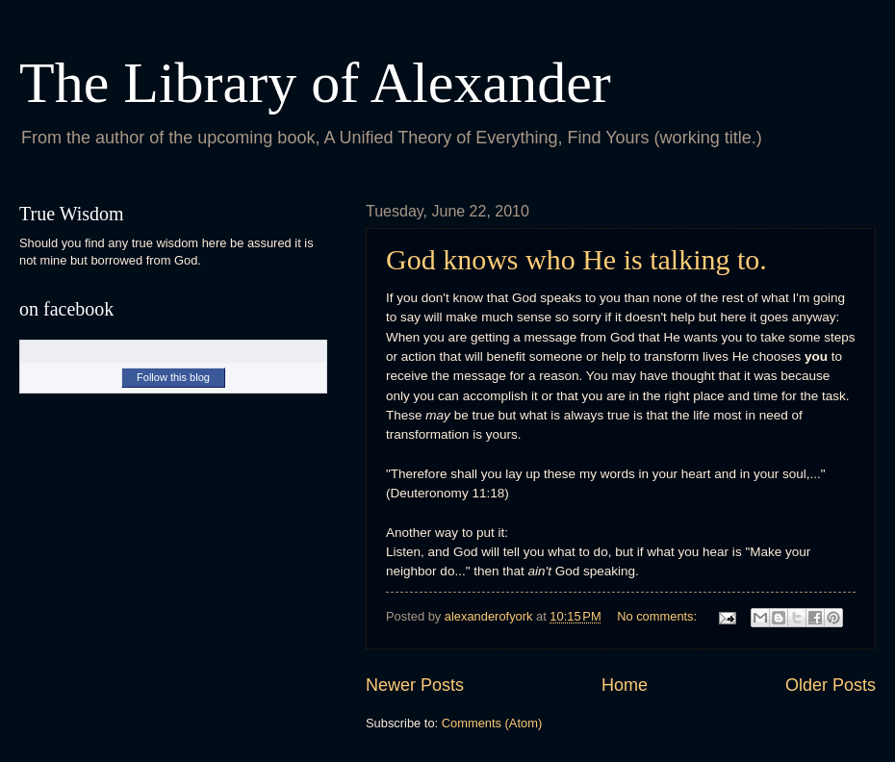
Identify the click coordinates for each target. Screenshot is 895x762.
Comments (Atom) (492, 723)
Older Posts (830, 685)
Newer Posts (415, 685)
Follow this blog (173, 377)
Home (624, 685)
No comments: (659, 616)
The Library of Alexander (315, 82)
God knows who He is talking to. (576, 259)
